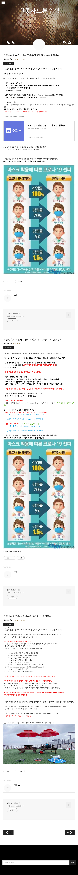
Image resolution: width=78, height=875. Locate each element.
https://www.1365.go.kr (24, 105)
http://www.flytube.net (43, 95)
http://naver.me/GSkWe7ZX (32, 431)
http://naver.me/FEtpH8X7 (13, 116)
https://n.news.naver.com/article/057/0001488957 (23, 667)
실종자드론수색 (13, 313)
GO (72, 862)
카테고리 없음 (7, 59)
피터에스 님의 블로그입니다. (16, 316)
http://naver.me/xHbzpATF (33, 414)
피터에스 (17, 295)
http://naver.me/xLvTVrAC (31, 426)
